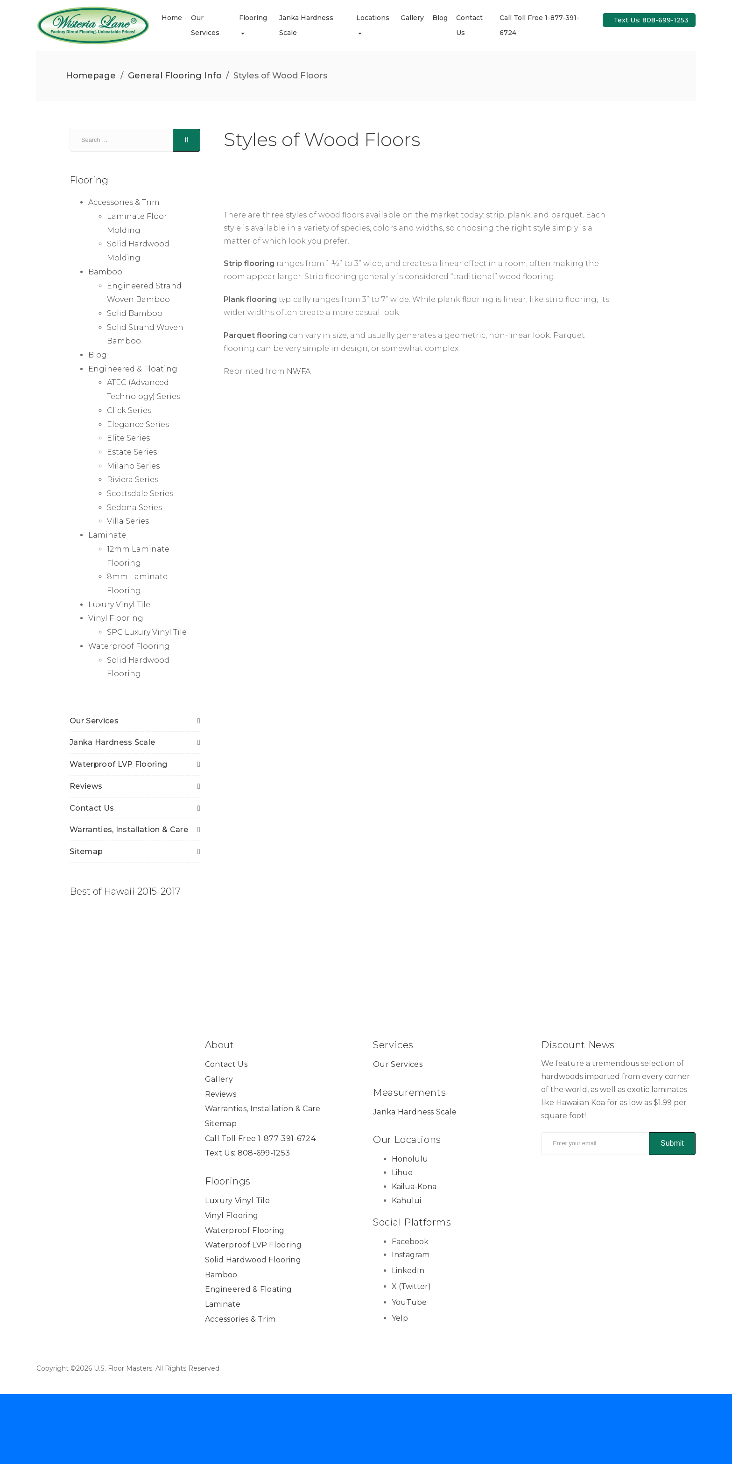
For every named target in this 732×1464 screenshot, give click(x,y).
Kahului (406, 1200)
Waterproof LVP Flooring (118, 764)
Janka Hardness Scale (112, 742)
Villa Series (128, 521)
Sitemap (86, 851)
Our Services (94, 720)
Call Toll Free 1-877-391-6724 (260, 1138)
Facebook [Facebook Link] (410, 1241)
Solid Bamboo (134, 313)
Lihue (402, 1172)
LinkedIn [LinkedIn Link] (408, 1270)
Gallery (413, 18)
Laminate (107, 535)
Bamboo (105, 271)
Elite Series (128, 438)
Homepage (91, 75)
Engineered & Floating (132, 368)
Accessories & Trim (124, 202)
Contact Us (92, 807)
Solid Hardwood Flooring (253, 1259)
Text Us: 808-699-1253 (651, 20)
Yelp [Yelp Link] (400, 1318)
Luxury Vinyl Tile (119, 604)
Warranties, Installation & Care (129, 829)
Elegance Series (138, 424)
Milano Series (133, 466)
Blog (441, 18)
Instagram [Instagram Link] (410, 1254)
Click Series (129, 410)
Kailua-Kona (414, 1186)
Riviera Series (132, 479)
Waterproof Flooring (129, 646)
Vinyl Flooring (115, 618)
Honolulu (410, 1159)
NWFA (298, 371)
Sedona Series (134, 507)
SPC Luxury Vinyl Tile (147, 632)
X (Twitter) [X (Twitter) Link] (411, 1286)
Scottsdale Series (140, 493)
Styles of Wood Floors (322, 139)
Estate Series (132, 452)
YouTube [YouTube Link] (409, 1302)
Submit (672, 1143)
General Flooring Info (175, 75)
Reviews (86, 786)
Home (174, 18)
